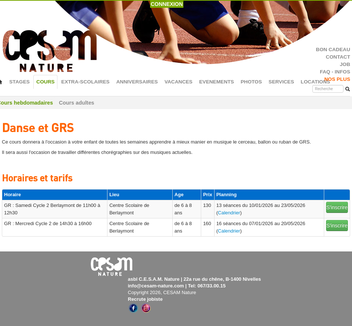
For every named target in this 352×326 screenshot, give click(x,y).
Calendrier (229, 212)
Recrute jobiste (145, 299)
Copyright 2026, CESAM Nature (162, 292)
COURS (45, 82)
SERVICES (281, 82)
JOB (345, 64)
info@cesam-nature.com (156, 286)
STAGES (19, 82)
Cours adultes (76, 103)
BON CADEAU (333, 49)
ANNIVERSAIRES (137, 82)
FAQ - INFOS (335, 72)
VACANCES (179, 82)
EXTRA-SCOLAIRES (85, 82)
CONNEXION (167, 4)
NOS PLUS (337, 79)
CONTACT (338, 57)
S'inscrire (337, 207)
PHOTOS (251, 82)
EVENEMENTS (216, 82)
